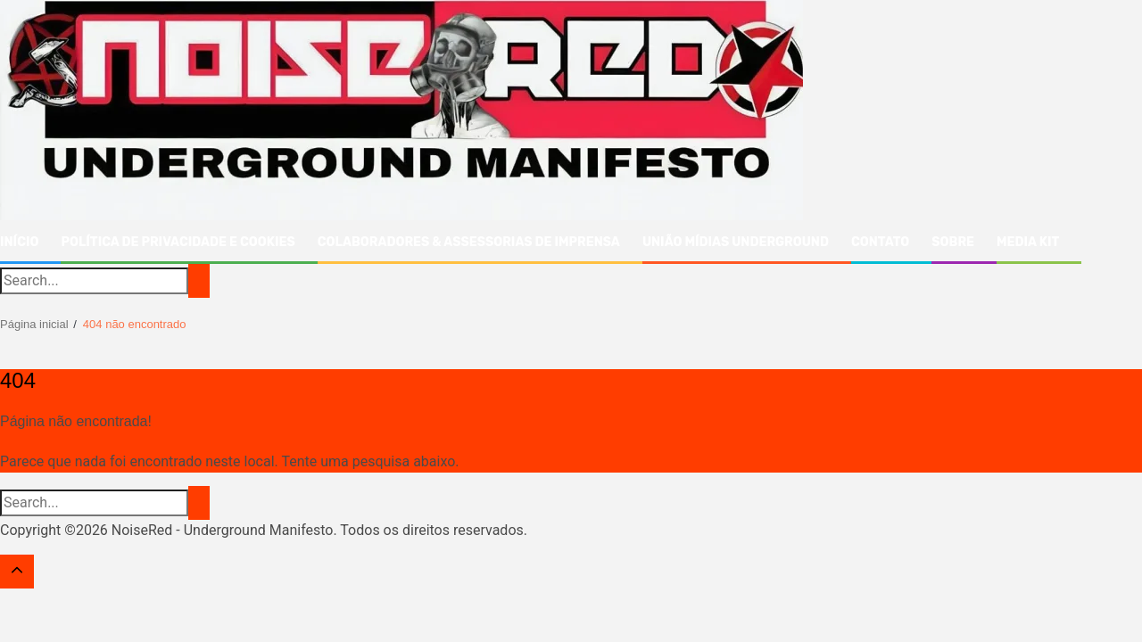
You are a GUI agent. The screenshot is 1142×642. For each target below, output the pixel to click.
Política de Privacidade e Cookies (177, 242)
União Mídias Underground (735, 242)
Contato (880, 242)
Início (19, 242)
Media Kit (1028, 242)
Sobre (952, 242)
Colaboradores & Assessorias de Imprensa (469, 242)
